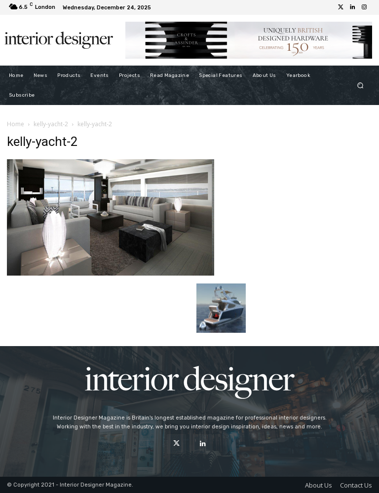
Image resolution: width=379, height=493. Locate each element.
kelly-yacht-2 (51, 124)
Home (15, 124)
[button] (360, 85)
